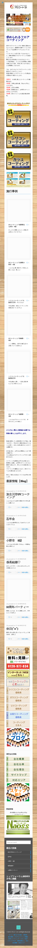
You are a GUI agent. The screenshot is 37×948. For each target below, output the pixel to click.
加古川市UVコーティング (18, 496)
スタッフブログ (12, 940)
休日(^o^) (12, 628)
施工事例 (10, 937)
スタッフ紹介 (24, 939)
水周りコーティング (13, 939)
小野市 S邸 (14, 540)
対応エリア (21, 942)
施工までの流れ (18, 935)
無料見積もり (21, 940)
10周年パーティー (17, 607)
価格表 (25, 935)
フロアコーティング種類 (21, 937)
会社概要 (14, 942)
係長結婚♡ (13, 562)
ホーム (10, 935)
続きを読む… (25, 507)
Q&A (27, 940)
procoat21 (11, 491)
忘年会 (10, 518)
